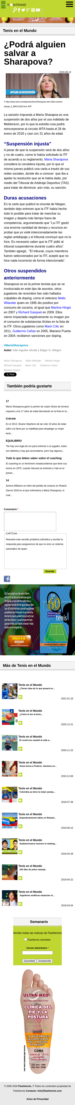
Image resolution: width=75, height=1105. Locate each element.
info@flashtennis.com (49, 1091)
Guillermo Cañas (48, 365)
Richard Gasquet (12, 365)
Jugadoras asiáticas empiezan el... (36, 895)
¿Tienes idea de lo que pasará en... (37, 688)
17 (7, 401)
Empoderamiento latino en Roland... (37, 818)
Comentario (11, 509)
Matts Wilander (33, 360)
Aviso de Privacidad (37, 1099)
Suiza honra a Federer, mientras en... (38, 766)
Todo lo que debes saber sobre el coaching (34, 458)
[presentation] (35, 559)
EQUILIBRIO (14, 440)
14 (7, 480)
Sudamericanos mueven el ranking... (38, 843)
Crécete (11, 418)
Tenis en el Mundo (30, 684)
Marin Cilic (30, 365)
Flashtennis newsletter (39, 939)
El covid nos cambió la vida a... (35, 740)
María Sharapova (13, 360)
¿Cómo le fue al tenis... (31, 714)
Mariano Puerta (12, 370)
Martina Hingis (52, 360)
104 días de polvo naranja (32, 869)
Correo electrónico (37, 948)
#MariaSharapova (16, 345)
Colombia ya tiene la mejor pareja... (37, 792)
